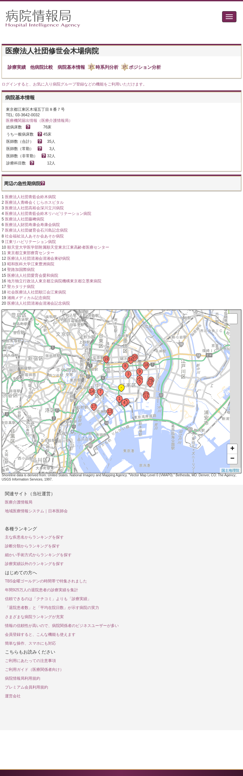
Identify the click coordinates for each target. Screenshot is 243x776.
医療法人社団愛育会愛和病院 (32, 275)
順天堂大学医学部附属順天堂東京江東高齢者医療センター (58, 247)
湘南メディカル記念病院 (28, 297)
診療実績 (17, 67)
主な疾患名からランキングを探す (34, 537)
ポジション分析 (145, 67)
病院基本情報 (71, 67)
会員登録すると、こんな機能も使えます (40, 634)
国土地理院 (230, 470)
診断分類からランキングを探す (32, 546)
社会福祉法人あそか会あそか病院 (34, 236)
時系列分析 (106, 67)
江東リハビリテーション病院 (30, 241)
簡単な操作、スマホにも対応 (30, 643)
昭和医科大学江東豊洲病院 (30, 264)
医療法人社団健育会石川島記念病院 (36, 230)
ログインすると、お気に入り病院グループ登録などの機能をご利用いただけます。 (74, 84)
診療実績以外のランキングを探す (34, 563)
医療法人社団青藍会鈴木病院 (30, 197)
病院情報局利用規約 (22, 678)
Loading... (120, 391)
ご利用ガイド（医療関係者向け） (34, 669)
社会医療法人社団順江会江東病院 (36, 292)
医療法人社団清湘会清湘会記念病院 (38, 303)
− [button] (232, 459)
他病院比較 (41, 67)
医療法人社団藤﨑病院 (24, 219)
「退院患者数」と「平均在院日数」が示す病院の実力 (52, 607)
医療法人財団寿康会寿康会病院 (32, 224)
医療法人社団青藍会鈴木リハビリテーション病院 (48, 213)
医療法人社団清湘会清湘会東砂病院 (38, 258)
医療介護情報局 (18, 502)
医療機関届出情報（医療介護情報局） (39, 120)
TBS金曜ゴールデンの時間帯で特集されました (46, 581)
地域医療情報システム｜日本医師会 (36, 511)
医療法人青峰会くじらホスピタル (34, 202)
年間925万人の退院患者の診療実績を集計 (41, 590)
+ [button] (232, 449)
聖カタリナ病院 (21, 286)
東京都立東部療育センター (30, 253)
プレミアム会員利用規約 (26, 687)
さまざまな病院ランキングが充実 (34, 617)
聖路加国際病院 (21, 269)
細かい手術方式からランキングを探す (38, 555)
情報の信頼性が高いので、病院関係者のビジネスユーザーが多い (62, 625)
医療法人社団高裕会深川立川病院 (34, 208)
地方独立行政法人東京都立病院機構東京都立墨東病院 (54, 281)
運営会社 (13, 696)
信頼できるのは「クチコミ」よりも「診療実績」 (48, 598)
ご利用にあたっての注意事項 (30, 660)
